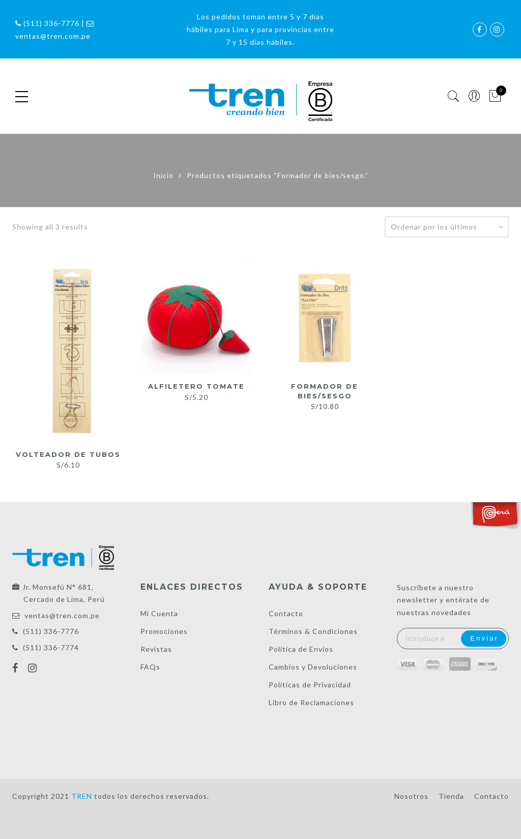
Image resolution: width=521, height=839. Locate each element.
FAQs (150, 666)
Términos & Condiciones (313, 631)
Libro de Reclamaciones (311, 702)
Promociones (164, 631)
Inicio (163, 175)
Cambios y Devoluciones (313, 666)
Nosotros (411, 796)
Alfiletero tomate (196, 386)
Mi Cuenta (159, 613)
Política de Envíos (301, 649)
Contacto (286, 613)
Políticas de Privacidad (310, 684)
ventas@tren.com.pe (62, 615)
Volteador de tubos (68, 454)
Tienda (451, 796)
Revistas (156, 649)
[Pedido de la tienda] (446, 227)
